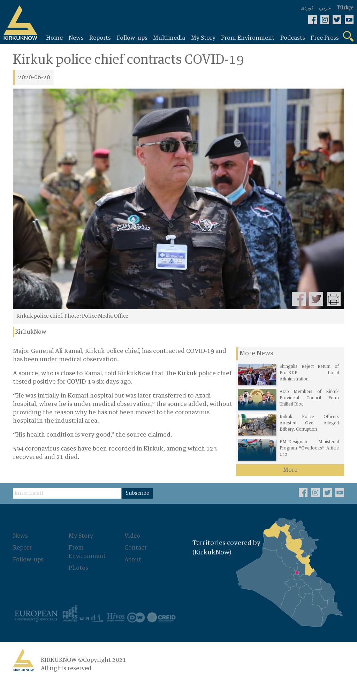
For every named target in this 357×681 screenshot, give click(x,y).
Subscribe (137, 493)
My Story (81, 536)
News (20, 536)
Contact (135, 548)
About (132, 559)
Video (132, 536)
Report (22, 548)
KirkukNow (30, 332)
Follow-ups (28, 559)
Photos (78, 568)
